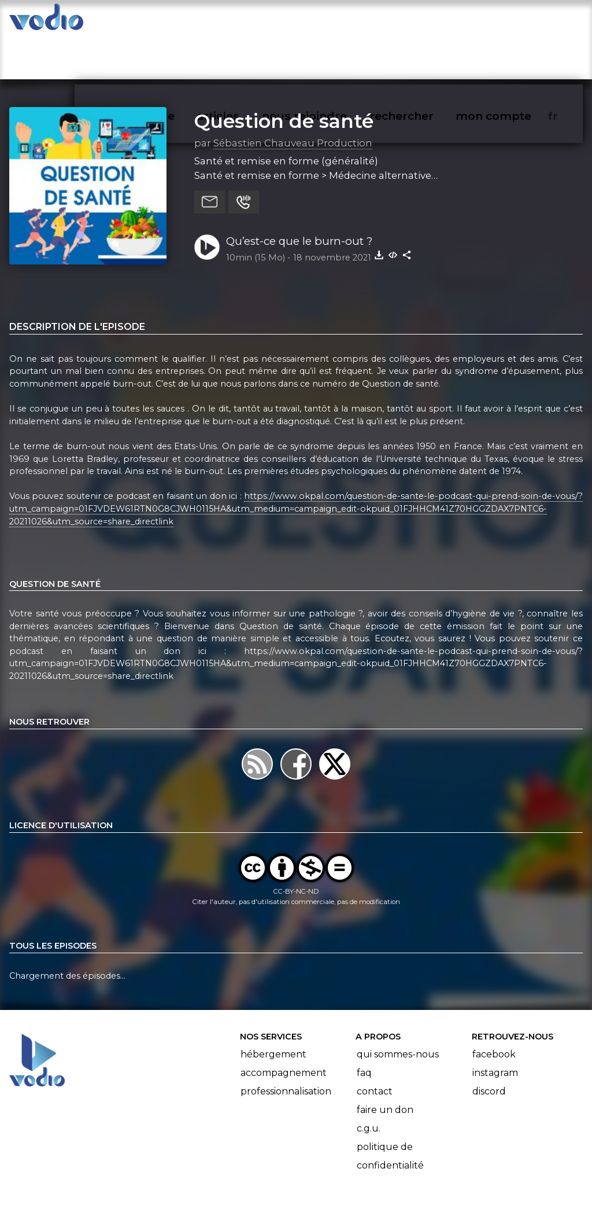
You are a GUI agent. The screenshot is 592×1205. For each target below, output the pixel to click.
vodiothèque (165, 21)
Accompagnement (283, 1028)
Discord (489, 1046)
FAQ (364, 1028)
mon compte (512, 21)
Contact (375, 1046)
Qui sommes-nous (398, 1009)
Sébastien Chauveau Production (292, 98)
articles (244, 21)
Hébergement (273, 1009)
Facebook (494, 1009)
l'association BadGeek (196, 1179)
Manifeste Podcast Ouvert (328, 1163)
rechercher (422, 21)
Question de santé (283, 75)
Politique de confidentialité (390, 1111)
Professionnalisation (285, 1046)
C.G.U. (368, 1083)
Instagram (495, 1028)
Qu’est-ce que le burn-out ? (299, 196)
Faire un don (385, 1065)
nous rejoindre (328, 21)
